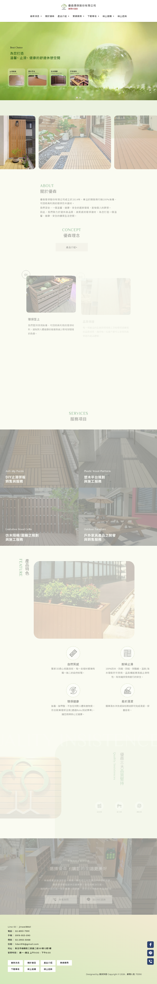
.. (125, 974)
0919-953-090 (22, 935)
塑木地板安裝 (26, 971)
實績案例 (77, 16)
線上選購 (107, 16)
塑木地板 (14, 971)
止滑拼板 (38, 971)
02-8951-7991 (22, 931)
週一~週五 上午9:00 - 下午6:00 (35, 952)
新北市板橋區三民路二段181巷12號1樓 (33, 948)
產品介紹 (62, 16)
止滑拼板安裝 (50, 971)
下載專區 (92, 16)
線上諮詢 (122, 16)
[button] (77, 97)
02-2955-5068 (23, 940)
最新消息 (34, 16)
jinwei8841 (25, 927)
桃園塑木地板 (64, 971)
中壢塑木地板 (109, 971)
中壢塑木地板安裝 (125, 971)
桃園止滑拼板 (95, 971)
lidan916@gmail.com (27, 944)
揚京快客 (103, 974)
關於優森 (49, 16)
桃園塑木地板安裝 (79, 971)
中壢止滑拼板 (141, 971)
